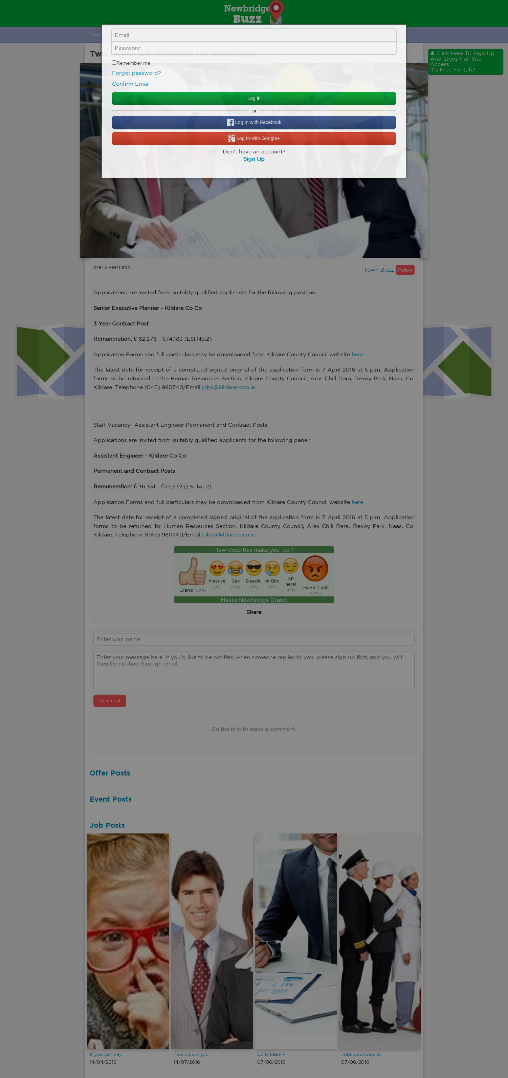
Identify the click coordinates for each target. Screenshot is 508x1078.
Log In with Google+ (254, 138)
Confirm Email (131, 84)
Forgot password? (136, 73)
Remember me (131, 63)
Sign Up (254, 159)
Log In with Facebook (254, 122)
